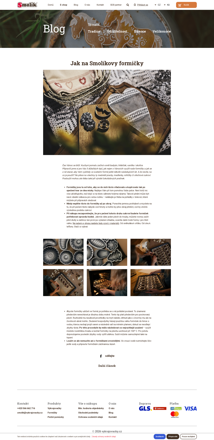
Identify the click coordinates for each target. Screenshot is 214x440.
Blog (76, 5)
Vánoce (140, 31)
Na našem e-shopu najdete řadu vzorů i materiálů (96, 223)
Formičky (52, 412)
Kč (168, 5)
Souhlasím (160, 437)
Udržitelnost (117, 31)
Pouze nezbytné (188, 437)
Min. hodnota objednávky (91, 408)
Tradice (94, 31)
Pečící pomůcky (56, 417)
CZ (159, 5)
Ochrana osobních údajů (90, 417)
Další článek (107, 365)
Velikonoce (161, 31)
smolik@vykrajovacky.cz (30, 412)
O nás (87, 5)
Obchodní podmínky (88, 412)
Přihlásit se (141, 4)
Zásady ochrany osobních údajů (104, 437)
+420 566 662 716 (26, 408)
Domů (51, 5)
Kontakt (100, 5)
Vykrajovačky (54, 408)
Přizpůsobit (172, 437)
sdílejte (107, 356)
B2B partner (116, 5)
